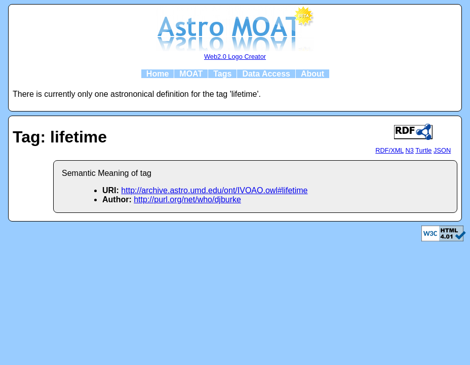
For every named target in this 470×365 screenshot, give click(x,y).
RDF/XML (389, 150)
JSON (442, 150)
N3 (410, 150)
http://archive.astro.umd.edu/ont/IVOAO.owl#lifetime (214, 190)
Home (157, 73)
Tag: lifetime (60, 137)
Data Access (266, 73)
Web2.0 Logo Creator (235, 56)
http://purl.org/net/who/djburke (187, 199)
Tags (222, 73)
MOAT (191, 73)
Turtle (423, 150)
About (312, 73)
